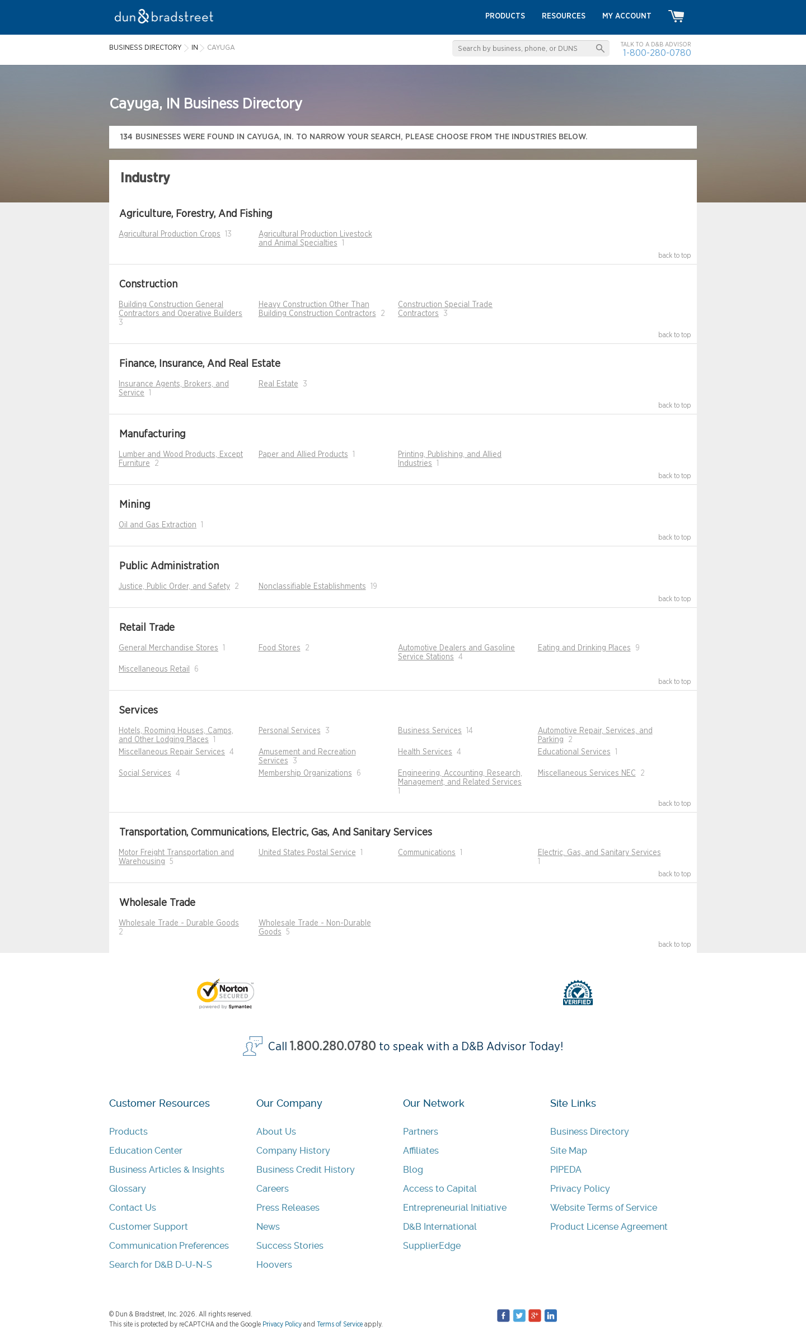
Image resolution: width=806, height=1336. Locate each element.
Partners (420, 1131)
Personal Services (290, 731)
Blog (413, 1169)
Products (128, 1131)
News (268, 1226)
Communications (427, 853)
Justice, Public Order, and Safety (174, 587)
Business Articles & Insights (166, 1169)
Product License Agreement (609, 1226)
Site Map (568, 1150)
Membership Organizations (305, 773)
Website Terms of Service (603, 1207)
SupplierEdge (432, 1245)
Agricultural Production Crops (170, 234)
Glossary (127, 1188)
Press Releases (288, 1207)
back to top (674, 255)
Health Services (425, 752)
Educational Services (574, 752)
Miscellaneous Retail (154, 669)
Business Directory (589, 1131)
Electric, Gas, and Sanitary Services (599, 853)
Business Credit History (305, 1169)
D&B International (440, 1226)
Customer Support (148, 1226)
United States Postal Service (307, 853)
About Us (276, 1131)
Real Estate (278, 384)
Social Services (145, 773)
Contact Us (132, 1207)
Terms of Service (340, 1324)
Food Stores (280, 648)
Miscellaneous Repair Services (172, 752)
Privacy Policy (580, 1188)
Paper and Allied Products (303, 455)
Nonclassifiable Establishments (312, 587)
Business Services (430, 731)
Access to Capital (440, 1188)
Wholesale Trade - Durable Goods (179, 923)
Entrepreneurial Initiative (455, 1207)
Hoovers (274, 1264)
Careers (272, 1188)
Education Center (145, 1150)
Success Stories (290, 1245)
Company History (293, 1150)
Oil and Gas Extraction (157, 525)
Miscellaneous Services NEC (587, 773)
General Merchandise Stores (168, 648)
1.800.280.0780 (333, 1046)
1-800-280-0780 (657, 53)
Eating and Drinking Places (584, 648)
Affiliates (421, 1150)
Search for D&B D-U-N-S (160, 1264)
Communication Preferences (169, 1245)
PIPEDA (566, 1169)
